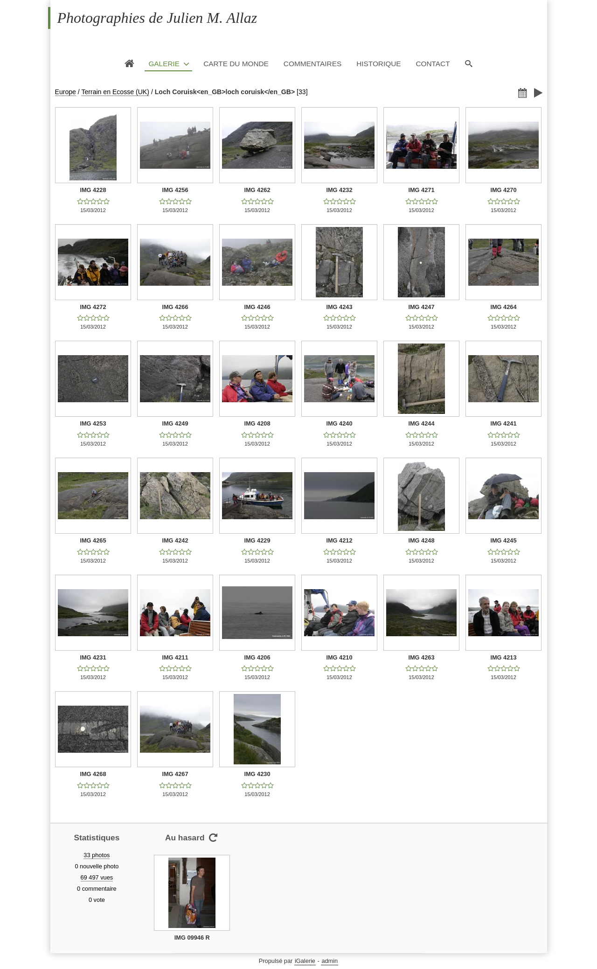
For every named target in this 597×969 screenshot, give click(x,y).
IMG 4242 (175, 540)
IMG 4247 (421, 306)
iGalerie (305, 960)
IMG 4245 (503, 540)
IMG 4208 (257, 423)
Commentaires (312, 64)
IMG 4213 (503, 657)
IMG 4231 (93, 657)
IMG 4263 (421, 657)
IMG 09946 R (192, 937)
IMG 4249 (175, 423)
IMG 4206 (257, 657)
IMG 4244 (421, 423)
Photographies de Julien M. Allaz (157, 17)
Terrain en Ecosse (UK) (115, 92)
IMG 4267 (175, 773)
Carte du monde (236, 64)
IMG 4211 (175, 657)
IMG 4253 (93, 423)
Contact (433, 64)
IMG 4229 (257, 540)
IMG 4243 (339, 306)
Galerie (164, 64)
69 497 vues (97, 877)
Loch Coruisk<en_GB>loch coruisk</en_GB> (225, 92)
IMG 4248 (421, 540)
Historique (378, 64)
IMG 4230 (257, 773)
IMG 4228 (93, 189)
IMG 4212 (339, 540)
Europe (65, 92)
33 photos (96, 855)
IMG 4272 (93, 306)
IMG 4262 (257, 189)
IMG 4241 (503, 423)
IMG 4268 (93, 773)
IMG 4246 (257, 306)
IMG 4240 (339, 423)
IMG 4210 (339, 657)
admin (329, 960)
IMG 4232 (339, 189)
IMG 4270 (503, 189)
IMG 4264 (503, 306)
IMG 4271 (421, 189)
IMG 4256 (175, 189)
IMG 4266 (175, 306)
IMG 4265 (93, 540)
